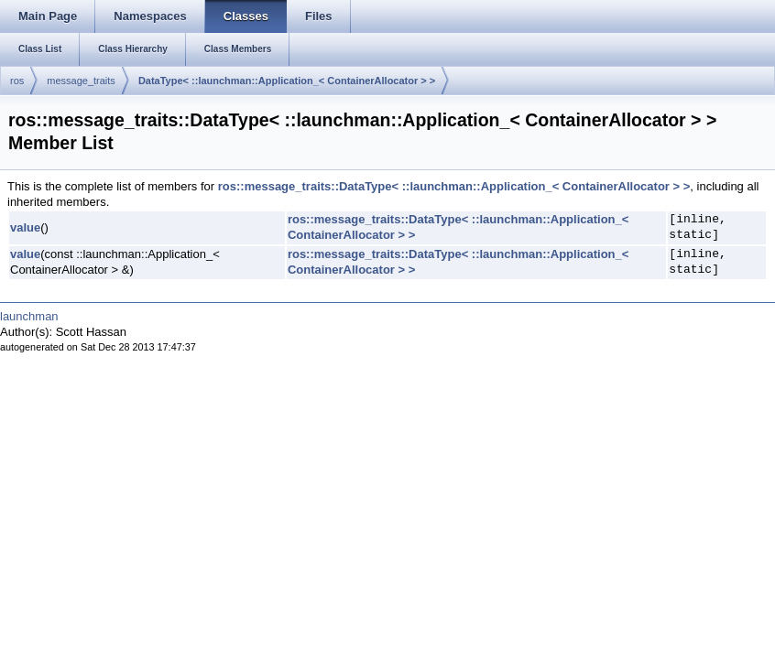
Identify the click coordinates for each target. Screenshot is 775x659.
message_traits (81, 80)
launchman (29, 316)
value (25, 227)
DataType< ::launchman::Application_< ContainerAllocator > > (286, 80)
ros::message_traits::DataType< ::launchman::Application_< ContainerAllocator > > (454, 186)
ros (17, 80)
